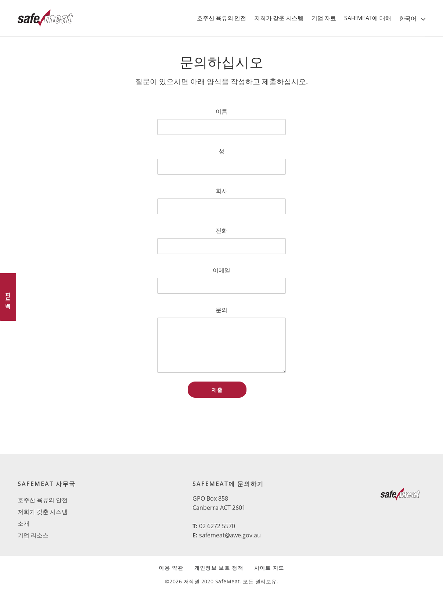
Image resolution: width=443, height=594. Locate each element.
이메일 (221, 270)
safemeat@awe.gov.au (230, 535)
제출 (217, 389)
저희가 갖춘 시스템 (43, 512)
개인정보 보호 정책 (218, 567)
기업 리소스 (33, 535)
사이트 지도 (269, 567)
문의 (221, 310)
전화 (221, 230)
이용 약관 (171, 567)
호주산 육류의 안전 (43, 500)
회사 (221, 191)
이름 (221, 111)
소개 (23, 523)
